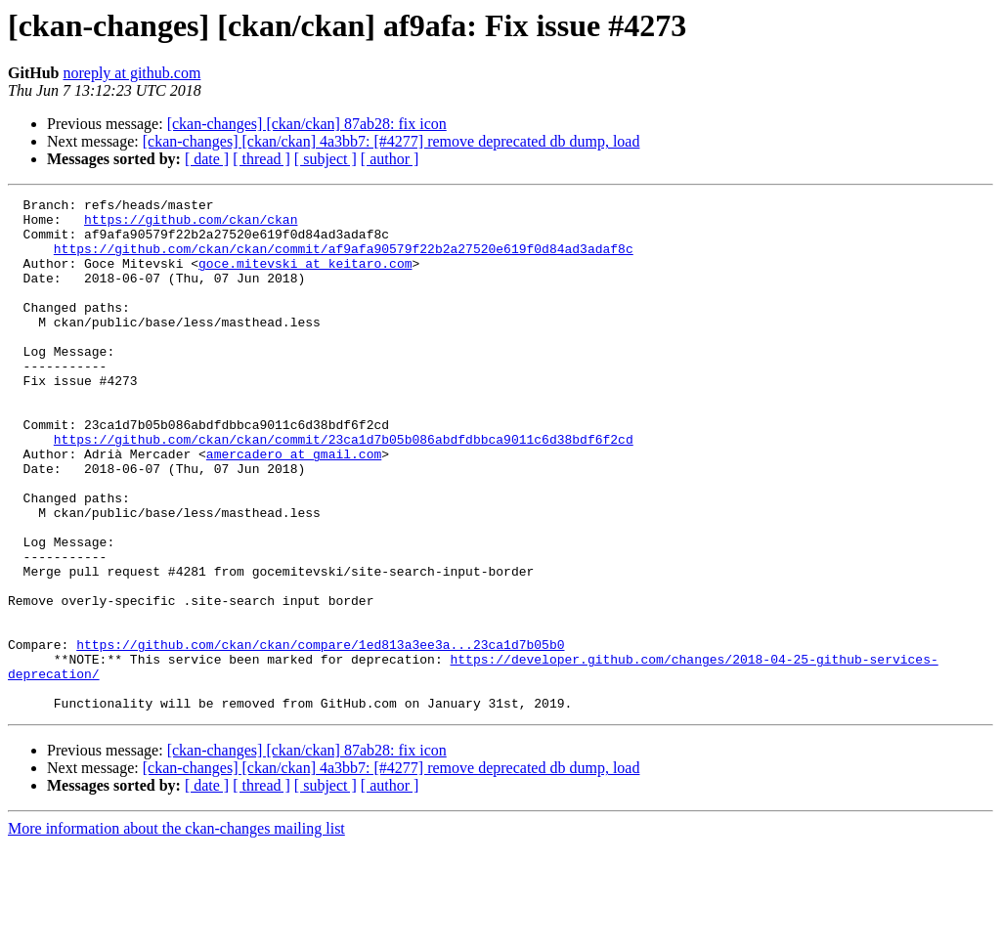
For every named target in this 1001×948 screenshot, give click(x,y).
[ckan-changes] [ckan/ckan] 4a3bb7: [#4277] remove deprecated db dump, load (391, 141)
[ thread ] (261, 159)
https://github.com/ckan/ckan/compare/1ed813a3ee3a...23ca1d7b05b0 (320, 735)
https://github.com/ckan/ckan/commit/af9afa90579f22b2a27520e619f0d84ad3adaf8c (343, 260)
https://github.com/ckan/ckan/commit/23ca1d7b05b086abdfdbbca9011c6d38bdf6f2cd (343, 488)
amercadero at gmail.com (293, 506)
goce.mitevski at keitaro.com (305, 277)
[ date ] (207, 159)
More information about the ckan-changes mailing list (176, 931)
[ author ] (390, 159)
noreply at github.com (131, 73)
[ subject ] (325, 159)
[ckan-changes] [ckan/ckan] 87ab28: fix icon (307, 123)
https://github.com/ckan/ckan (190, 225)
